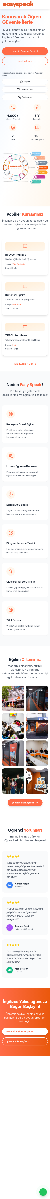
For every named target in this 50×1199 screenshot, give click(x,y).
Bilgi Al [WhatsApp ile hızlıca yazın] (25, 81)
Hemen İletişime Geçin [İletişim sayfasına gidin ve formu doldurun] (19, 1031)
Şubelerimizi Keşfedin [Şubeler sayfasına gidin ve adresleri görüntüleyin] (18, 1041)
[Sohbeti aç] (43, 1192)
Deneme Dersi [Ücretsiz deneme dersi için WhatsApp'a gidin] (25, 89)
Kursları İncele (25, 61)
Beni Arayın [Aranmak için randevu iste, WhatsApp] (25, 97)
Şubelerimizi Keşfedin (25, 802)
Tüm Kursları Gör (25, 363)
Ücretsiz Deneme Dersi (25, 51)
